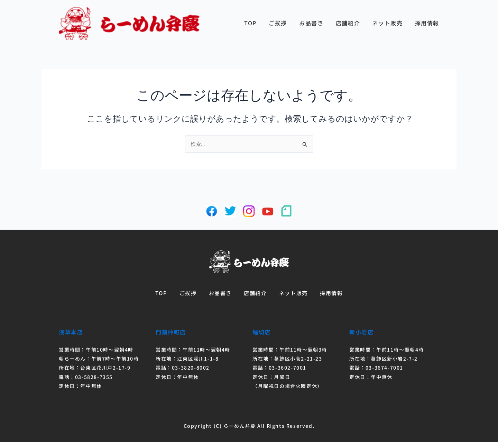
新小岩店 (361, 332)
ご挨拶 (278, 23)
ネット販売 (387, 23)
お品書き (311, 23)
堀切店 (261, 332)
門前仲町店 (171, 332)
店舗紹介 (348, 23)
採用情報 (427, 23)
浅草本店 (71, 332)
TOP (250, 23)
